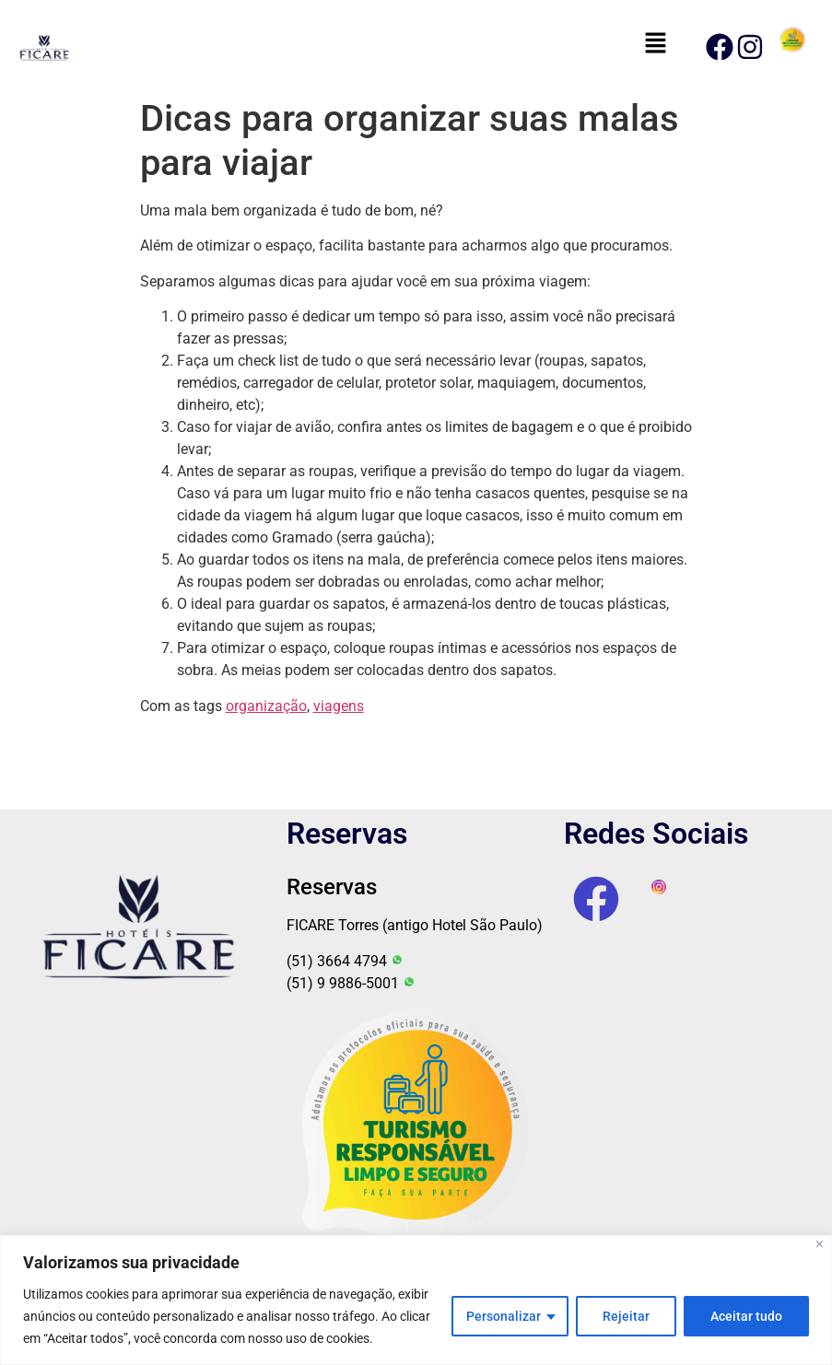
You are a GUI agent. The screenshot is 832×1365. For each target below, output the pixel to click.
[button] (655, 44)
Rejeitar (626, 1316)
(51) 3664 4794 (345, 961)
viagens (338, 706)
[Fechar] (819, 1244)
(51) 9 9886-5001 (351, 983)
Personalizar (503, 1316)
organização (266, 706)
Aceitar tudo (746, 1316)
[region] (416, 1300)
